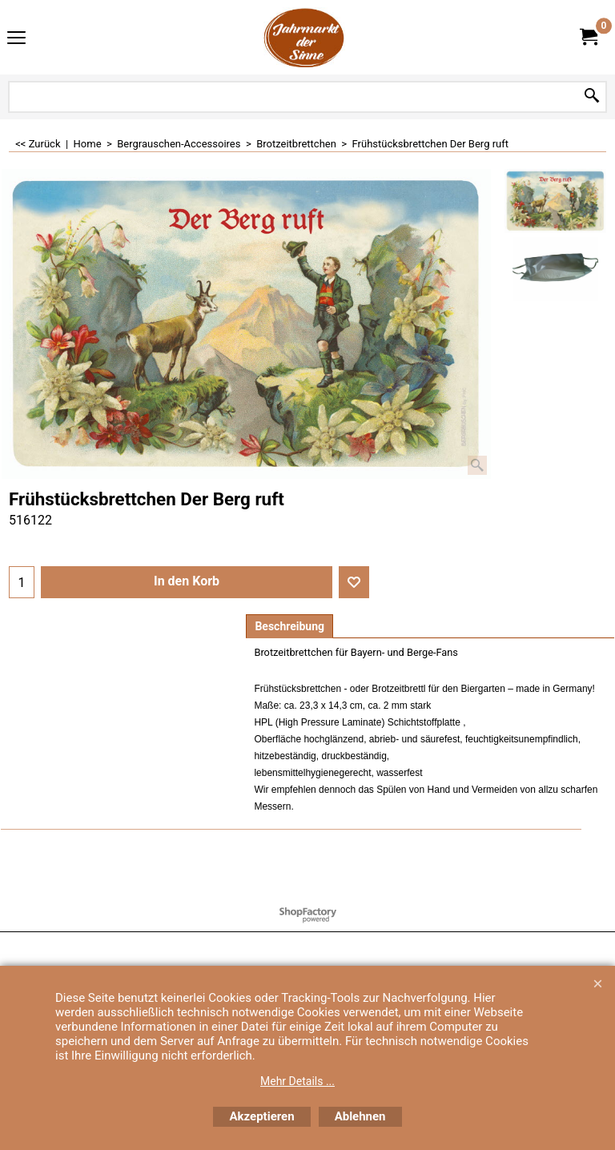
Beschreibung (289, 626)
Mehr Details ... (297, 1081)
